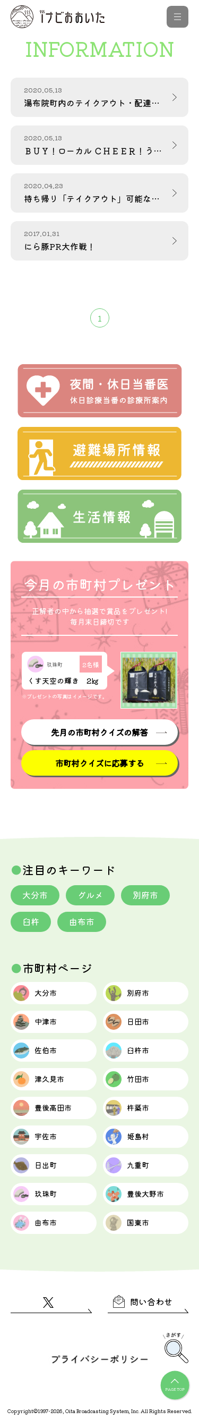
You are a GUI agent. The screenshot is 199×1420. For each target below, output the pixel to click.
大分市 (35, 894)
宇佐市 (35, 1137)
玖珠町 (35, 1194)
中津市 (35, 1022)
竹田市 (127, 1079)
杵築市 (127, 1108)
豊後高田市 (42, 1108)
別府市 (145, 894)
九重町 (127, 1165)
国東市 (127, 1223)
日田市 (127, 1022)
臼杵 (30, 921)
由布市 (81, 921)
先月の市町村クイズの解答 (99, 732)
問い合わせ (142, 1301)
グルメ (90, 894)
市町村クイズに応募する (99, 763)
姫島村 (127, 1137)
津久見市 (38, 1079)
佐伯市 (35, 1050)
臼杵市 (127, 1050)
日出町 (35, 1165)
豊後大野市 (135, 1194)
